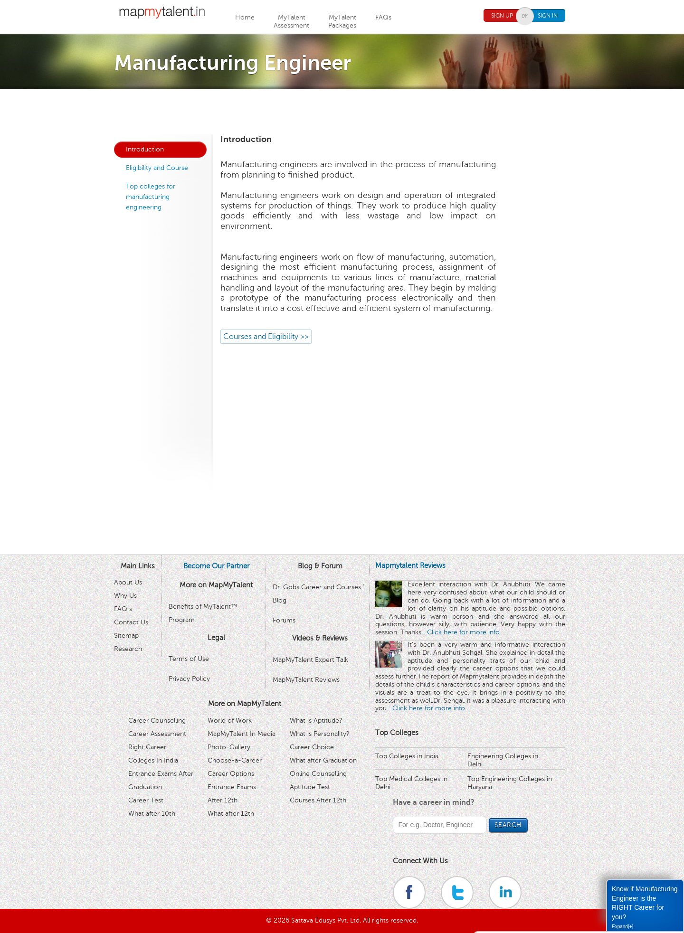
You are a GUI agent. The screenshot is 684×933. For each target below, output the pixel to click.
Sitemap (126, 635)
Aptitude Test (310, 787)
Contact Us (131, 622)
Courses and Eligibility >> (266, 336)
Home (245, 17)
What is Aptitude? (316, 720)
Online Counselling (318, 773)
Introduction (145, 149)
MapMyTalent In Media (242, 733)
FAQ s (123, 609)
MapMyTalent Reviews (306, 679)
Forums (284, 620)
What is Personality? (320, 733)
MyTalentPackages (342, 21)
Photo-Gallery (229, 747)
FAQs (383, 17)
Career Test (145, 800)
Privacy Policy (189, 678)
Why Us (125, 595)
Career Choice (312, 747)
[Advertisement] (342, 110)
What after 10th (151, 813)
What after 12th (231, 813)
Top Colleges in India (406, 756)
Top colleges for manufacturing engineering (150, 197)
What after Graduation (323, 760)
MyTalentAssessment (291, 21)
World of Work (230, 720)
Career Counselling (157, 720)
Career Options (231, 773)
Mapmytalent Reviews (410, 565)
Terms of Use (189, 658)
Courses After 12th (318, 800)
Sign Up (502, 15)
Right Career (147, 747)
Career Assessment (157, 733)
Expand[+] (622, 926)
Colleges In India (153, 760)
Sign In (548, 15)
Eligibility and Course (157, 167)
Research (128, 648)
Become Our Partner (216, 566)
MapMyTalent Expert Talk (310, 659)
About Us (128, 582)
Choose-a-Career (235, 760)
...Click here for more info (461, 632)
